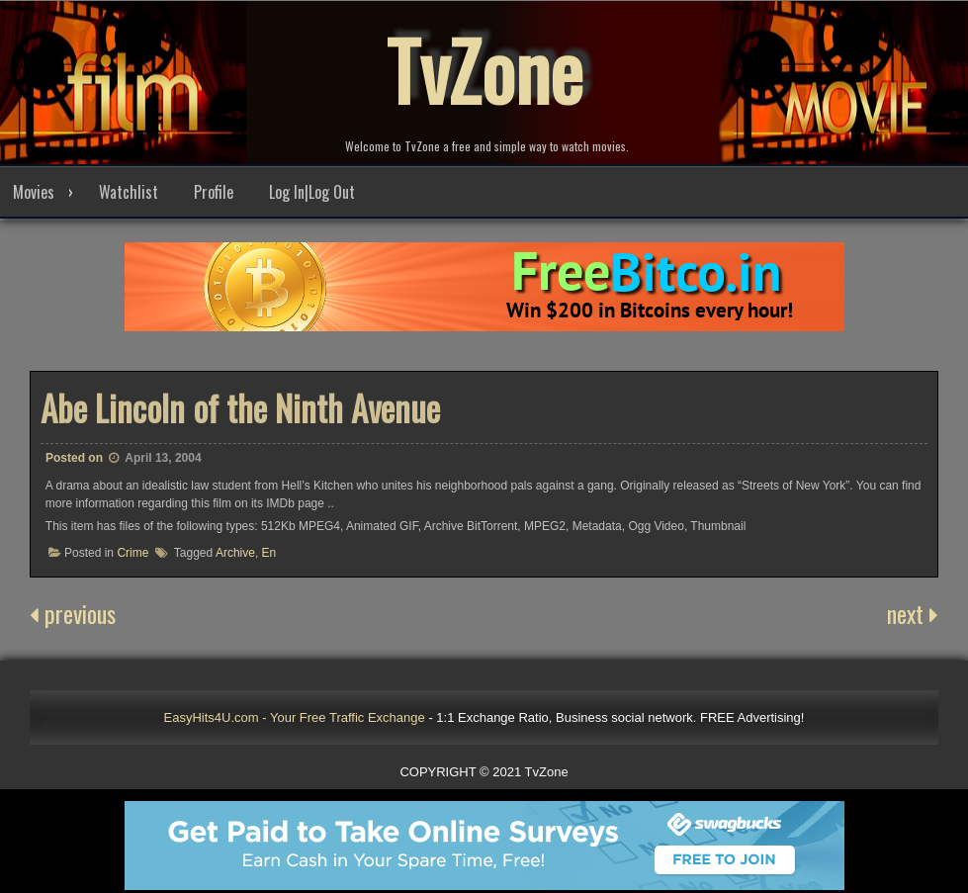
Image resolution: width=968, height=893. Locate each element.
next (912, 613)
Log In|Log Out (312, 192)
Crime (132, 553)
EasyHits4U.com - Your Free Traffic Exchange (294, 717)
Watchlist (128, 192)
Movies (33, 192)
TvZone (484, 69)
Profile (213, 192)
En (269, 553)
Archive (235, 553)
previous (73, 613)
